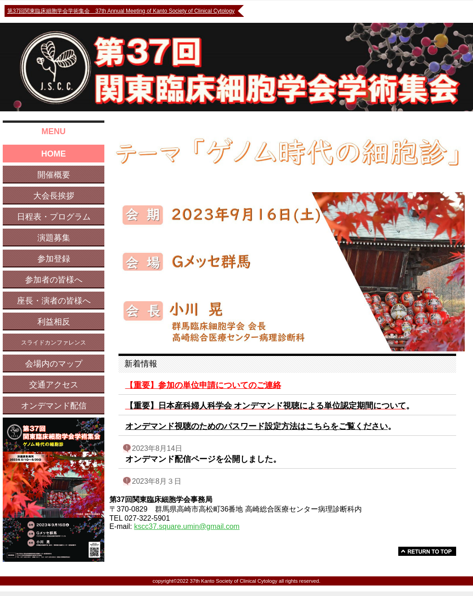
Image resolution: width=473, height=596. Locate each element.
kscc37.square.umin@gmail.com (186, 526)
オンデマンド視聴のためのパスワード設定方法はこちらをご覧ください (256, 426)
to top (427, 551)
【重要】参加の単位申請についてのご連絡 (203, 385)
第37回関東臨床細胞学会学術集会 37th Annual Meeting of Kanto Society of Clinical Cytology (121, 11)
